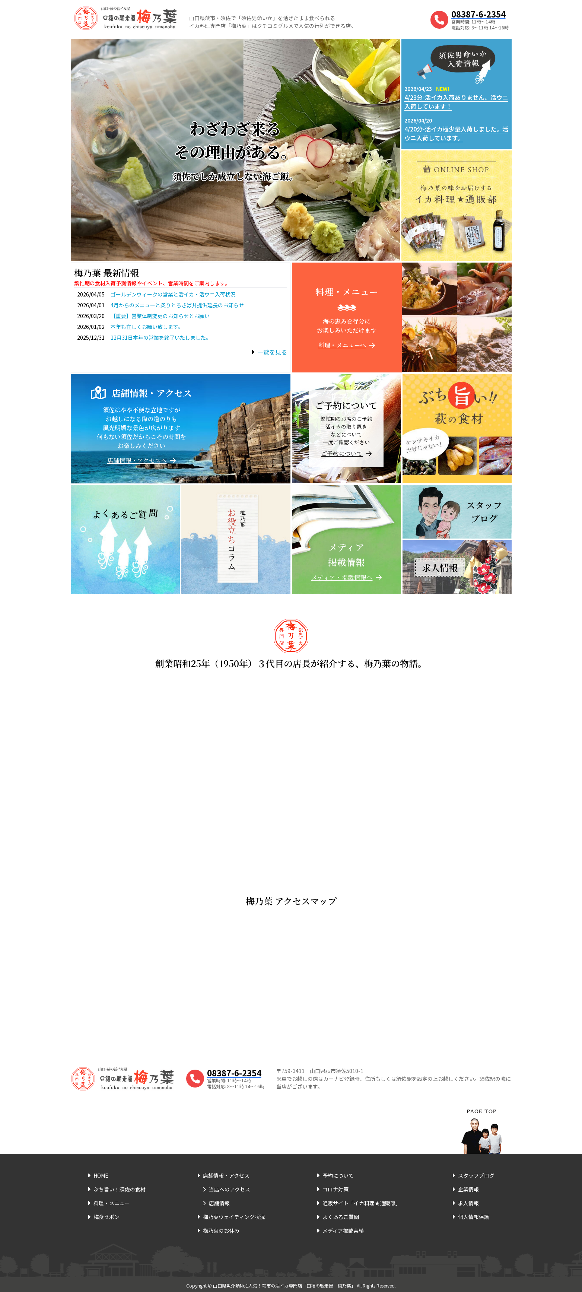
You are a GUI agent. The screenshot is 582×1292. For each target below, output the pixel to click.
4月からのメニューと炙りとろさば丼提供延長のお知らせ (177, 305)
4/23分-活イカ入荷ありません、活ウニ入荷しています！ (456, 102)
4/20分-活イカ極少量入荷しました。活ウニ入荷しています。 (456, 133)
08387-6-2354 (478, 14)
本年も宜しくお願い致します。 (147, 326)
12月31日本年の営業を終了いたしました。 (161, 337)
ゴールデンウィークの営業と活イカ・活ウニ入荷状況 (173, 294)
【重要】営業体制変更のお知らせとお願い (160, 316)
